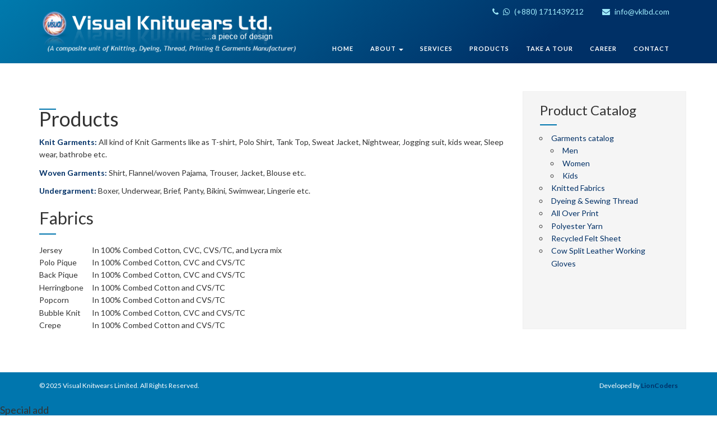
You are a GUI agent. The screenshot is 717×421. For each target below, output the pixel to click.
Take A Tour (549, 48)
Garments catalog (582, 138)
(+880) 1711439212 (538, 11)
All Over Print (575, 213)
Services (436, 48)
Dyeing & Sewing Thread (594, 200)
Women (576, 163)
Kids (570, 175)
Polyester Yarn (577, 226)
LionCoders (659, 385)
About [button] (386, 48)
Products (489, 48)
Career (603, 48)
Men (570, 150)
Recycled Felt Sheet (586, 238)
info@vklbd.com (635, 11)
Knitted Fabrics (578, 188)
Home (342, 48)
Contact (651, 48)
